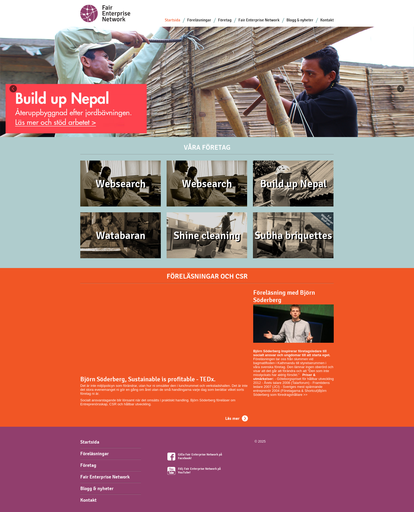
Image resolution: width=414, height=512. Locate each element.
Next (400, 88)
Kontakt (327, 20)
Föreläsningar (199, 20)
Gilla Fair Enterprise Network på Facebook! (200, 456)
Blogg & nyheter (299, 20)
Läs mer (232, 418)
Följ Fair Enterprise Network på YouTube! (199, 470)
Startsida (172, 20)
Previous (13, 88)
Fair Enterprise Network (259, 20)
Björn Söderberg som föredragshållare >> (290, 393)
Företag (225, 20)
